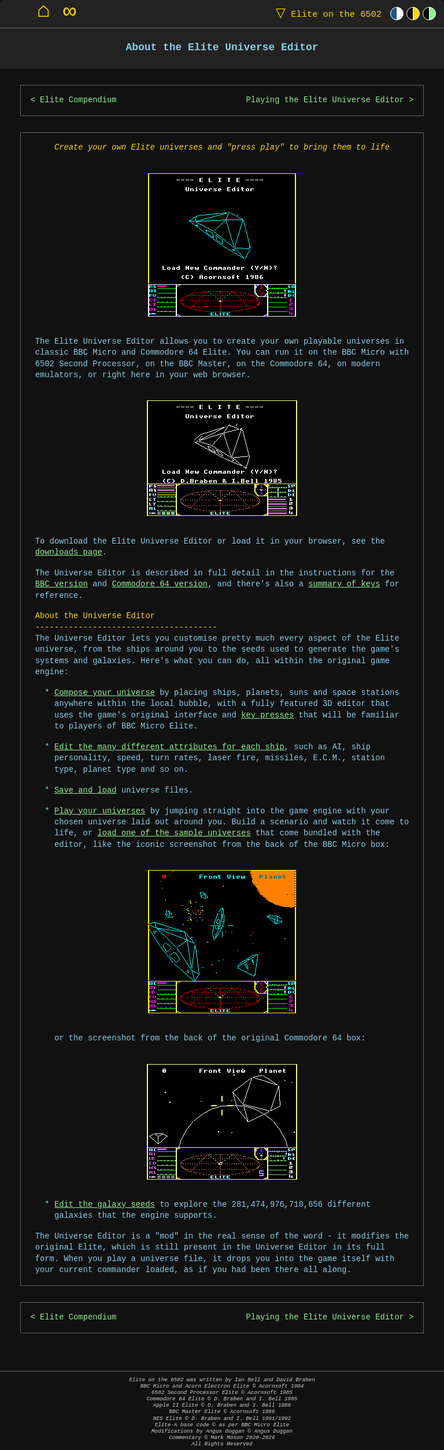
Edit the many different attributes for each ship (169, 747)
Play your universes (99, 811)
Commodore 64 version (160, 584)
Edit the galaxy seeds (104, 1204)
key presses (267, 715)
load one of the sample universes (174, 833)
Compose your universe (104, 692)
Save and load (85, 790)
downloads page (68, 552)
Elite (326, 14)
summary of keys (344, 584)
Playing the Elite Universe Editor (325, 100)
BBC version (61, 584)
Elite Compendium (78, 100)
